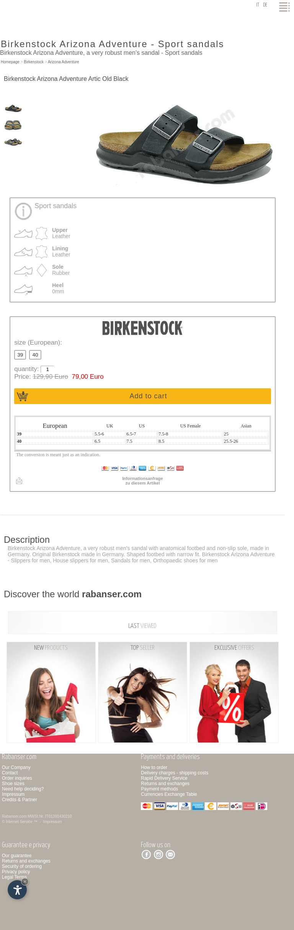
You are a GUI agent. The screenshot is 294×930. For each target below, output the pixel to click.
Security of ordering (22, 866)
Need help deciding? (23, 789)
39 (20, 355)
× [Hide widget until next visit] (24, 881)
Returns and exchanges (165, 783)
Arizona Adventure (63, 62)
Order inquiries (17, 778)
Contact (10, 773)
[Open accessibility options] (17, 889)
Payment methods (159, 789)
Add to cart (148, 396)
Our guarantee (16, 855)
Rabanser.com (14, 816)
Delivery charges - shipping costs (174, 773)
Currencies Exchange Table (169, 794)
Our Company (16, 767)
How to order (154, 767)
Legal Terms (14, 877)
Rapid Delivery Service (164, 778)
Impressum (13, 794)
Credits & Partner (19, 799)
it (257, 5)
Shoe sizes (13, 783)
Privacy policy (16, 871)
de (265, 5)
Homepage (10, 62)
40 (35, 355)
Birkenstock (34, 62)
